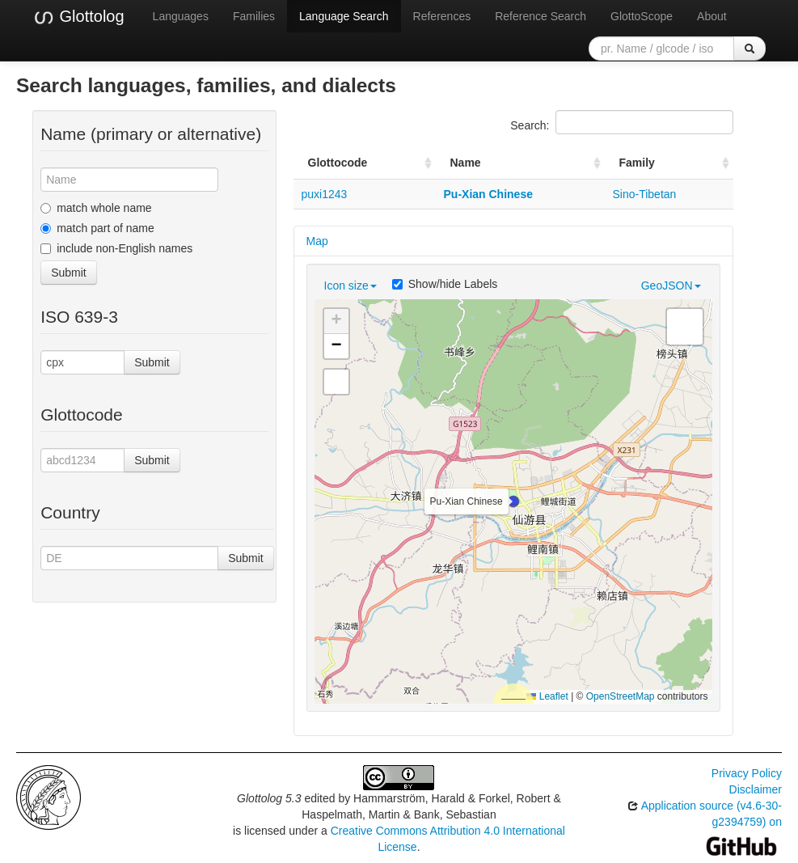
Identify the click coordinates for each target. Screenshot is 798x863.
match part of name (97, 228)
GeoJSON (671, 285)
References (442, 16)
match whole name (96, 207)
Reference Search (540, 16)
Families (254, 16)
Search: (621, 122)
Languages (181, 16)
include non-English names (116, 248)
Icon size (350, 285)
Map (317, 241)
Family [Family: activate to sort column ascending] (637, 162)
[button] (513, 501)
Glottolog (78, 17)
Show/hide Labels (445, 283)
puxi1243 (325, 194)
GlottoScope (641, 16)
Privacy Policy (746, 773)
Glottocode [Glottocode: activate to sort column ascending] (338, 162)
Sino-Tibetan (645, 194)
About (712, 16)
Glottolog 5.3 (269, 798)
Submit (69, 272)
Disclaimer (755, 789)
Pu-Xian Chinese (488, 194)
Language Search (344, 16)
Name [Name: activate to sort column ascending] (465, 162)
